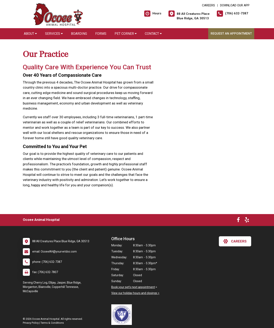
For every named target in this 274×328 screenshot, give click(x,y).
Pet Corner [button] (126, 34)
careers (235, 241)
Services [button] (54, 34)
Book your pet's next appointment (133, 287)
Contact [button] (153, 34)
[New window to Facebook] (238, 220)
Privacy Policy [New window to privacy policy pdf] (31, 322)
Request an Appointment (231, 33)
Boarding (79, 34)
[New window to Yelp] (247, 220)
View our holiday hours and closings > (135, 293)
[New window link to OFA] (122, 314)
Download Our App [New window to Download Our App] (235, 5)
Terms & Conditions (52, 322)
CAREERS (208, 5)
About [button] (30, 34)
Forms (100, 34)
